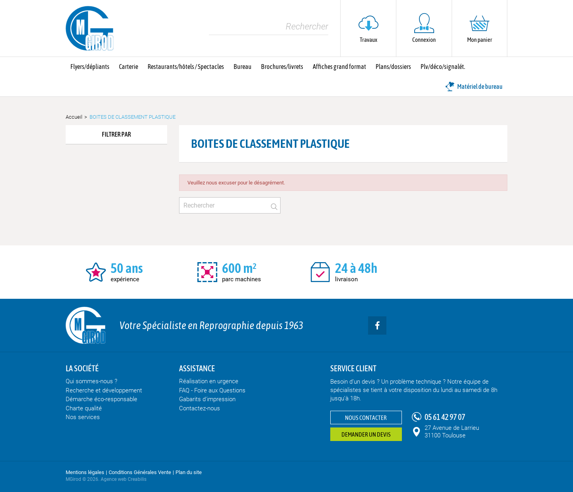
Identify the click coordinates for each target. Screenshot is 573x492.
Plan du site (188, 472)
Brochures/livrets (282, 66)
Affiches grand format (339, 66)
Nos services (83, 417)
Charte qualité (84, 408)
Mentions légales (85, 472)
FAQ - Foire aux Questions (212, 390)
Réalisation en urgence (208, 381)
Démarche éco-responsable (101, 399)
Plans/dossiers (393, 66)
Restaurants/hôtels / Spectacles (186, 66)
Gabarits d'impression (207, 399)
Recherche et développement (104, 390)
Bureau (242, 66)
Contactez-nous (199, 408)
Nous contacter (366, 417)
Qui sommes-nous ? (91, 381)
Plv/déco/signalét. (443, 66)
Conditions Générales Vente (140, 472)
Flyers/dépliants (89, 66)
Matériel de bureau (474, 86)
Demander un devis (366, 434)
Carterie (128, 66)
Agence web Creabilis (123, 479)
